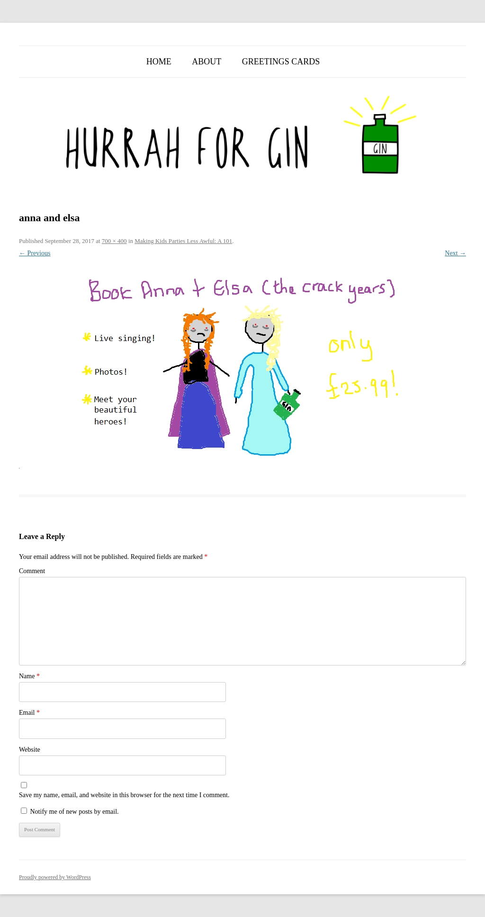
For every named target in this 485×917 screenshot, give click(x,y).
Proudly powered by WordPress (55, 877)
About (206, 61)
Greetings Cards (281, 61)
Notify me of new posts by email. (74, 811)
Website (29, 749)
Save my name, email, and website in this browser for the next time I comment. (124, 795)
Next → (455, 253)
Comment (32, 571)
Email (29, 712)
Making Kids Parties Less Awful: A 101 (183, 240)
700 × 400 (114, 240)
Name (29, 676)
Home (158, 61)
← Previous (35, 253)
